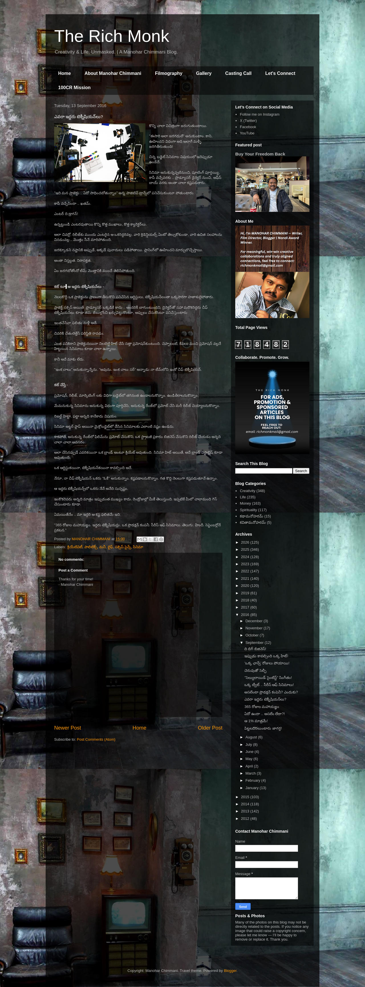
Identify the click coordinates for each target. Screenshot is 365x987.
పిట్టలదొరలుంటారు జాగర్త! (263, 728)
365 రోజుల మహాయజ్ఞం (261, 707)
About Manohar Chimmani (112, 73)
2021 (245, 578)
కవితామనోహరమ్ (253, 522)
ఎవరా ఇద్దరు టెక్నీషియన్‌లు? (265, 699)
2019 (245, 593)
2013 (245, 811)
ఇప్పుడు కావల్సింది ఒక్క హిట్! (266, 656)
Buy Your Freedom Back (260, 153)
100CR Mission (74, 87)
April (250, 766)
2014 (245, 804)
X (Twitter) (248, 120)
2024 (245, 557)
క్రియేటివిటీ (74, 547)
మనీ (102, 547)
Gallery (204, 73)
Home (64, 73)
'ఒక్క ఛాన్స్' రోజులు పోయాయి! (266, 663)
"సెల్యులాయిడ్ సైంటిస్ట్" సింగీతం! (268, 677)
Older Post (210, 728)
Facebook (248, 127)
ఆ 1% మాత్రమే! (256, 721)
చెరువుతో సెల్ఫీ (255, 670)
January (253, 788)
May (250, 759)
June (250, 752)
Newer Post (67, 728)
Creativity (247, 491)
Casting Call (238, 73)
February (253, 780)
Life (243, 497)
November (255, 628)
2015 (245, 797)
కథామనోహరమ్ (251, 516)
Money (245, 503)
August (252, 737)
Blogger (230, 970)
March (251, 773)
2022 (245, 571)
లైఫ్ (110, 547)
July (249, 744)
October (253, 635)
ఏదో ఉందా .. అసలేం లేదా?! (264, 714)
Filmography (168, 73)
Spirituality (248, 510)
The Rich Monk (111, 36)
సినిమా (138, 547)
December (255, 621)
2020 (245, 585)
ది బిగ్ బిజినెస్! (255, 649)
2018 (245, 600)
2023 (245, 564)
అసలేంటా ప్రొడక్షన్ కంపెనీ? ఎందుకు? (271, 692)
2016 (245, 615)
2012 (245, 818)
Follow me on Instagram (259, 114)
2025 (245, 549)
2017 (245, 607)
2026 (245, 542)
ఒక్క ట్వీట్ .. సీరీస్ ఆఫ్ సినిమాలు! (269, 685)
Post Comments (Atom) (96, 739)
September (255, 642)
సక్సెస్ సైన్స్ (123, 547)
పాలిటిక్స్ (90, 547)
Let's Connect (280, 73)
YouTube (247, 133)
